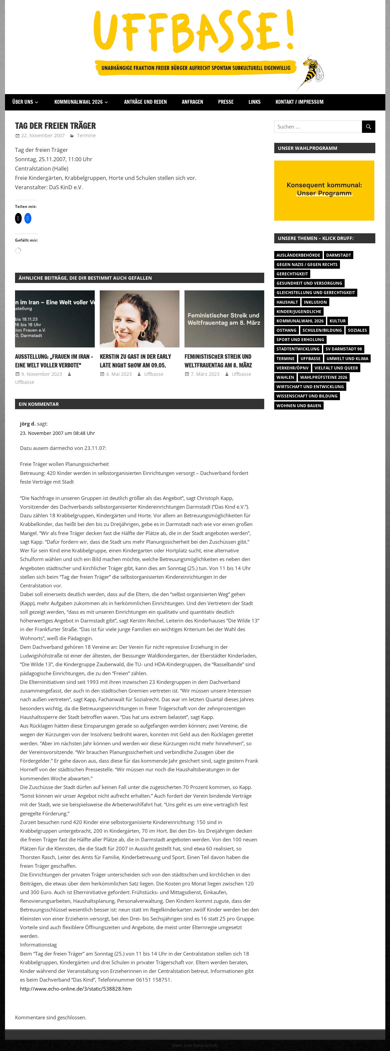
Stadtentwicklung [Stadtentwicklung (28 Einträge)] (298, 349)
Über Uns (22, 101)
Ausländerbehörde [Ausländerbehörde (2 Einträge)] (298, 255)
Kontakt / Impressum (300, 101)
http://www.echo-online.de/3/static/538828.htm (76, 988)
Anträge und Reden (145, 101)
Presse (226, 101)
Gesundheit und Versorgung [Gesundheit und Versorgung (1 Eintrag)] (309, 283)
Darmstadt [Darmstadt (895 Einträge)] (338, 255)
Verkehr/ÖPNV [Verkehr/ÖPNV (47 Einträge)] (293, 368)
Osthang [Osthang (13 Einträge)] (287, 330)
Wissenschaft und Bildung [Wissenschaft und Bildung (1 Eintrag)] (307, 396)
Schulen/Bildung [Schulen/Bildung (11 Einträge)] (322, 330)
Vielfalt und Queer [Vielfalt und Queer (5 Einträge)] (336, 368)
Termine (86, 135)
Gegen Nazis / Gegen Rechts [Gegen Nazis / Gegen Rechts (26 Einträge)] (307, 264)
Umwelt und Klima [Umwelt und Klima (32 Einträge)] (347, 358)
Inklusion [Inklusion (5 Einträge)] (315, 302)
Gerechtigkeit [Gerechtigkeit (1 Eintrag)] (292, 274)
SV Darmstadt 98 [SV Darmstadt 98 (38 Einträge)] (344, 349)
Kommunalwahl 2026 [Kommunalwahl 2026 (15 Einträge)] (300, 321)
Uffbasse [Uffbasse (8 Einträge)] (311, 358)
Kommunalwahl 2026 (78, 101)
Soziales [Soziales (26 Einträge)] (357, 330)
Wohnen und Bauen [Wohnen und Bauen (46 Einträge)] (299, 406)
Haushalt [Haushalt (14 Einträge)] (287, 302)
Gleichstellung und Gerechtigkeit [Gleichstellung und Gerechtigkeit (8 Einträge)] (316, 292)
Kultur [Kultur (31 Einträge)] (338, 321)
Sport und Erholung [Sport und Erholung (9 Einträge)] (300, 339)
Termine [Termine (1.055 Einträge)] (286, 358)
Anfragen (192, 101)
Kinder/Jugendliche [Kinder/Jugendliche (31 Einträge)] (299, 311)
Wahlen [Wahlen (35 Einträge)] (285, 377)
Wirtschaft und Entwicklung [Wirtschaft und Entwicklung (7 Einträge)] (310, 386)
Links (255, 101)
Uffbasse (24, 382)
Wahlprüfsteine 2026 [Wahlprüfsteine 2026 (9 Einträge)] (323, 377)
